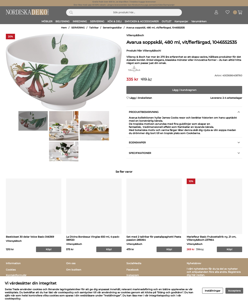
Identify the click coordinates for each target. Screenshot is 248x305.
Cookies (11, 269)
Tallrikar (94, 27)
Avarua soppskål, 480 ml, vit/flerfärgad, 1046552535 (155, 27)
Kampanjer (181, 21)
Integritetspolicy (159, 295)
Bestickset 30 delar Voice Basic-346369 (30, 236)
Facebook (132, 269)
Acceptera (234, 290)
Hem (64, 27)
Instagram (132, 275)
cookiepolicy (12, 298)
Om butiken (73, 269)
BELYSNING (62, 21)
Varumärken (199, 21)
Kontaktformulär (16, 275)
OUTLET (166, 21)
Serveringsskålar (112, 27)
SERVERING (97, 21)
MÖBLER (47, 21)
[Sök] (124, 12)
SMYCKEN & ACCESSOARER (142, 21)
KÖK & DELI (114, 21)
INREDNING (80, 21)
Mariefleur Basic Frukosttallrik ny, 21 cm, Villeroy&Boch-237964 (211, 238)
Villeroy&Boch (135, 35)
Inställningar (212, 290)
